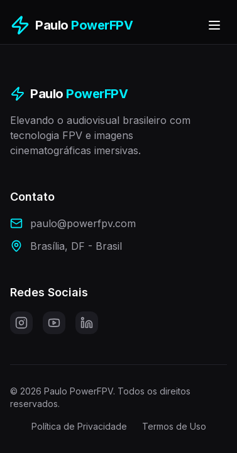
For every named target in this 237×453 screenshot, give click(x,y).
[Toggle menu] (214, 25)
